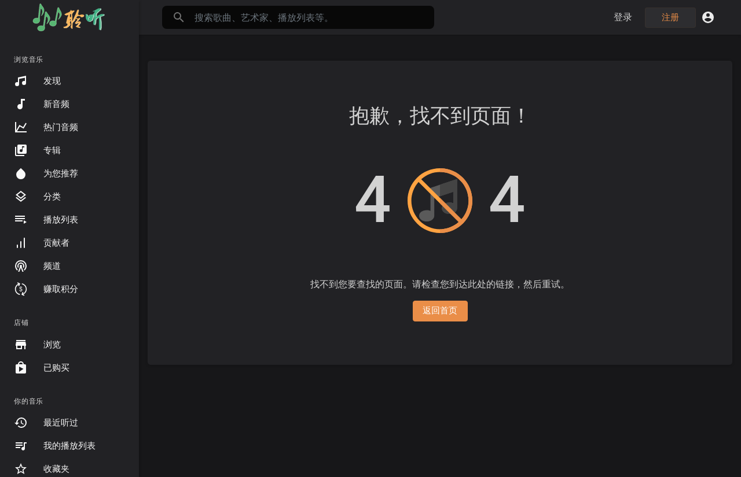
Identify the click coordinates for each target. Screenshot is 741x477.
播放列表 (46, 220)
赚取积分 (46, 289)
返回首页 (440, 310)
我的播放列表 (55, 446)
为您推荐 (46, 173)
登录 (623, 17)
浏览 (37, 345)
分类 (37, 197)
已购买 (41, 368)
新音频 (41, 104)
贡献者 (41, 243)
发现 (37, 81)
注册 (671, 17)
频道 (37, 266)
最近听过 (46, 423)
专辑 (37, 150)
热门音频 (46, 127)
